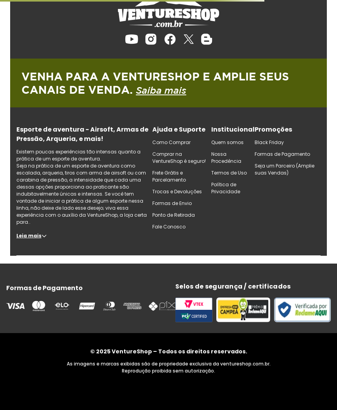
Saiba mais (161, 90)
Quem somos (227, 142)
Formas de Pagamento (282, 154)
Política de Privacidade (225, 188)
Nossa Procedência (226, 157)
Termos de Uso (229, 172)
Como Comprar (171, 142)
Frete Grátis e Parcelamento (169, 176)
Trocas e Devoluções (177, 191)
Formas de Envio (172, 203)
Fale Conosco (168, 226)
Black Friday (269, 142)
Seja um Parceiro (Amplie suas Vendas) (284, 169)
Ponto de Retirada (173, 215)
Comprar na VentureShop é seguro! (179, 157)
